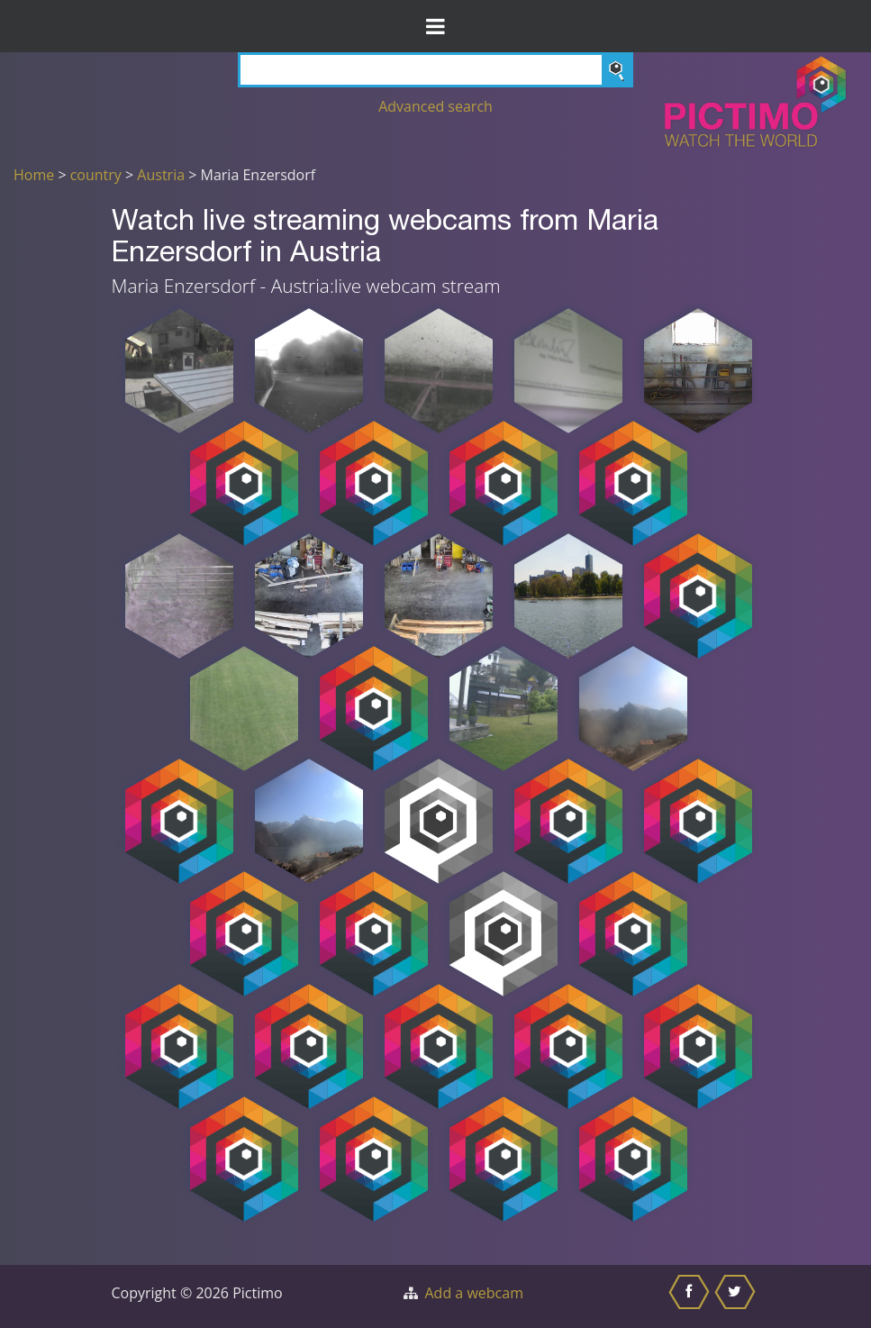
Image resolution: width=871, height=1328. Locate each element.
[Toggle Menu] (435, 26)
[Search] (435, 69)
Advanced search (435, 106)
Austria (161, 175)
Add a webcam (474, 1293)
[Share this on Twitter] (737, 1296)
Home (34, 175)
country (96, 175)
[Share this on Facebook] (691, 1296)
